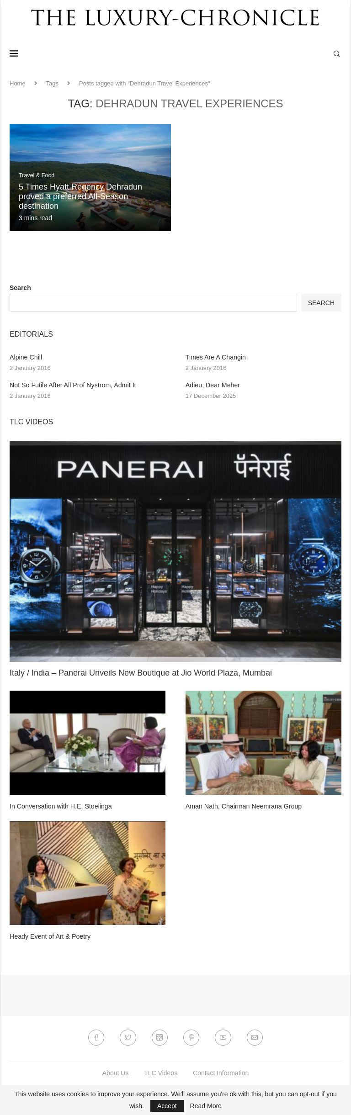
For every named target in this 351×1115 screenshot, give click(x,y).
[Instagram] (159, 1037)
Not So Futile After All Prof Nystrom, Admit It (72, 384)
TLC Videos (160, 1072)
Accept (167, 1106)
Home (18, 83)
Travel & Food (37, 175)
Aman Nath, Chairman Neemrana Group (243, 805)
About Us (115, 1072)
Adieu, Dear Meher (212, 384)
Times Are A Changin (215, 357)
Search (20, 287)
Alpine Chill (26, 357)
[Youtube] (223, 1037)
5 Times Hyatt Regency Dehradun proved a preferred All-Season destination (80, 196)
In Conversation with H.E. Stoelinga (60, 805)
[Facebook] (95, 1037)
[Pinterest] (191, 1037)
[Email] (255, 1037)
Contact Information (221, 1072)
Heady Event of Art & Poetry (49, 936)
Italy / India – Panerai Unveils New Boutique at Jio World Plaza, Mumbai (141, 672)
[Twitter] (127, 1037)
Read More (206, 1106)
